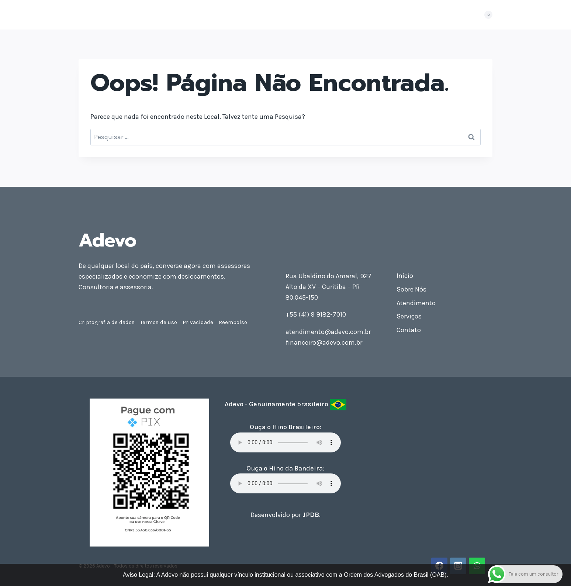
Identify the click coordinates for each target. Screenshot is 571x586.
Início (180, 15)
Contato (411, 15)
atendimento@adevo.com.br (328, 332)
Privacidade (198, 322)
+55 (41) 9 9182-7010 (316, 314)
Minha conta (450, 15)
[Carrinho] (484, 15)
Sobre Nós (211, 15)
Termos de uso (158, 322)
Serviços (409, 316)
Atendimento (254, 15)
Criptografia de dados (107, 322)
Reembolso (233, 322)
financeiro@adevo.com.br (324, 342)
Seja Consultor (369, 15)
